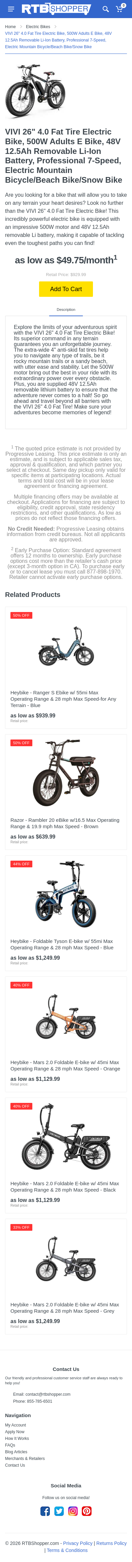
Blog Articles (16, 1452)
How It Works (17, 1438)
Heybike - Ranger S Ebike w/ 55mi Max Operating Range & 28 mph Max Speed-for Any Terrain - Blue (63, 699)
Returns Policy (111, 1543)
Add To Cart (66, 289)
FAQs (10, 1445)
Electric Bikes (38, 26)
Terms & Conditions (67, 1550)
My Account (15, 1425)
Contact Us (15, 1465)
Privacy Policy (78, 1543)
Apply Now (14, 1431)
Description (66, 310)
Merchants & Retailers (25, 1458)
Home (10, 26)
